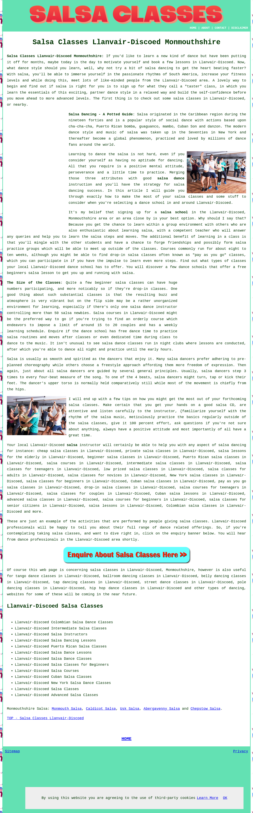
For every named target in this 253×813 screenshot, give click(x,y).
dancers (114, 359)
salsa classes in (107, 570)
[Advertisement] (36, 170)
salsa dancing (232, 445)
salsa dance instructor (153, 307)
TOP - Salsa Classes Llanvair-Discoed (45, 718)
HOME (193, 28)
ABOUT (205, 28)
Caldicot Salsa (101, 709)
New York (59, 683)
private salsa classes (148, 451)
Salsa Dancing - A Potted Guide (101, 114)
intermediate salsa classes (155, 463)
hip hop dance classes (113, 588)
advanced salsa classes (31, 500)
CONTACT (220, 28)
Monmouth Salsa (67, 709)
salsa (132, 132)
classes (148, 249)
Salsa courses (107, 313)
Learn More (207, 798)
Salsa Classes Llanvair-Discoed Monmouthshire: (55, 56)
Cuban (56, 677)
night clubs (172, 343)
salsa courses (61, 463)
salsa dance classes (122, 343)
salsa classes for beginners (55, 481)
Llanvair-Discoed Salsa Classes (55, 606)
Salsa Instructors (69, 634)
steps (170, 261)
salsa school (174, 212)
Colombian (60, 622)
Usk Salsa (129, 709)
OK (225, 798)
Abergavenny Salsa (161, 709)
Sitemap (12, 751)
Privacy (240, 751)
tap (56, 582)
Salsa (142, 114)
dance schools (193, 267)
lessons (206, 343)
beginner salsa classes (119, 283)
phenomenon (140, 139)
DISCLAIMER (239, 28)
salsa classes (189, 197)
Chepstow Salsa (205, 709)
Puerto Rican (64, 646)
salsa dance (170, 178)
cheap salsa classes (57, 451)
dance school (152, 203)
